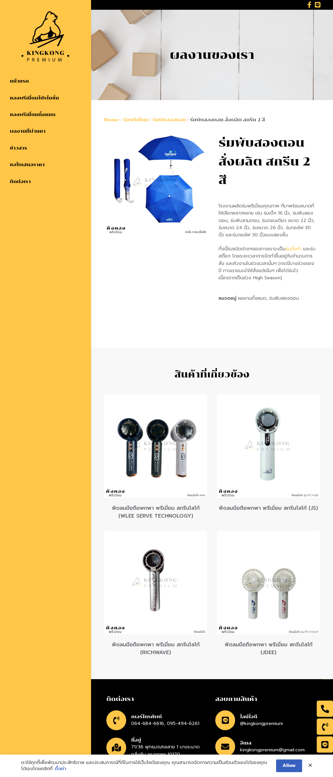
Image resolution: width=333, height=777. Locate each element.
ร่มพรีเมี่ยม (136, 120)
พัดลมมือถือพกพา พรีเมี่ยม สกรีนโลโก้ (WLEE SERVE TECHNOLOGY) (156, 512)
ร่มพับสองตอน (169, 120)
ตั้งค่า (60, 770)
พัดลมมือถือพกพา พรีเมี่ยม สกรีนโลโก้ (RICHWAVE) (156, 648)
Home (111, 120)
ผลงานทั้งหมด (252, 298)
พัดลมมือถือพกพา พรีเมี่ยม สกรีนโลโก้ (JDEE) (269, 648)
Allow (289, 766)
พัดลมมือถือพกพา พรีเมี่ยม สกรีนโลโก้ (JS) (268, 508)
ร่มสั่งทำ (293, 248)
